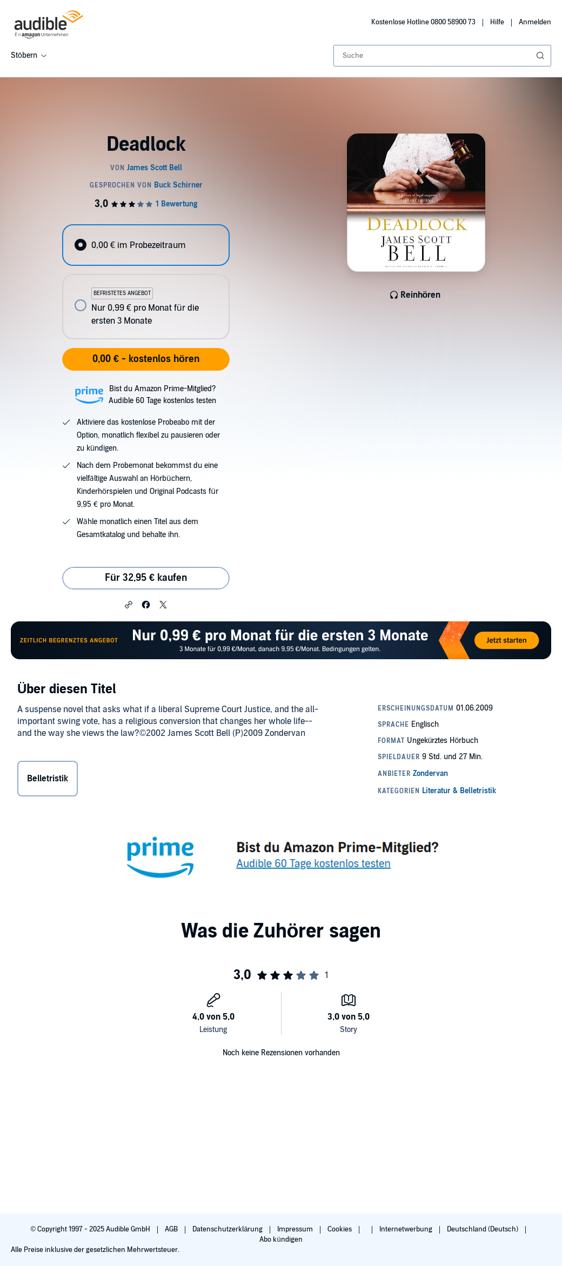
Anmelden (535, 22)
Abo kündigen (280, 1239)
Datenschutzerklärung (228, 1229)
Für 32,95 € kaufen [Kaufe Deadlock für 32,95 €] (146, 578)
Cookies (340, 1229)
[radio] (145, 245)
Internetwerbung (406, 1229)
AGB (172, 1229)
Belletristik (47, 778)
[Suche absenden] (541, 55)
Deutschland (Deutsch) (483, 1229)
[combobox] (442, 55)
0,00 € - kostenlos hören (145, 359)
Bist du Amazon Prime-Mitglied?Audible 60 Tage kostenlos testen (162, 394)
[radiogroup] (145, 281)
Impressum (296, 1229)
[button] (128, 604)
